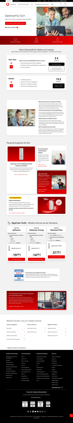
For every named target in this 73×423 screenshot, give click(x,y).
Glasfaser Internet (40, 367)
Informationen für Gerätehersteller (43, 376)
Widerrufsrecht (9, 377)
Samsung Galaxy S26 (25, 367)
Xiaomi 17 (23, 374)
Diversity (53, 369)
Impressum (61, 416)
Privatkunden (9, 0)
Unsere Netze (54, 363)
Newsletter (8, 360)
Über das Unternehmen (56, 356)
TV (32, 4)
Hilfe (52, 4)
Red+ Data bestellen (56, 64)
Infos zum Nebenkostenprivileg (42, 374)
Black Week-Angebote (25, 380)
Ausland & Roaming (10, 364)
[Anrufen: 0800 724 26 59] (15, 23)
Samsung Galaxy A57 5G (25, 371)
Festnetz (38, 363)
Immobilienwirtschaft (40, 371)
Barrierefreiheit (36, 418)
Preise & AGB (20, 416)
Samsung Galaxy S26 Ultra (26, 369)
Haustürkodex (8, 369)
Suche (38, 380)
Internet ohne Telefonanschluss (16, 339)
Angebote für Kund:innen (42, 4)
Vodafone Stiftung (55, 380)
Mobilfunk (13, 4)
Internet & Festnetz (23, 4)
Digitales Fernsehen (57, 328)
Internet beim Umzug (36, 328)
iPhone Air (23, 363)
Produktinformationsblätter (52, 416)
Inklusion (53, 367)
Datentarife (16, 328)
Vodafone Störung (9, 362)
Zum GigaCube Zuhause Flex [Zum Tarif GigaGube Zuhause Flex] (56, 257)
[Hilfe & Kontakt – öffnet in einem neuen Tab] (71, 415)
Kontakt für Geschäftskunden (11, 373)
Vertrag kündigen (37, 416)
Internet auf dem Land (36, 332)
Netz (49, 0)
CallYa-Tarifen (48, 113)
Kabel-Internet (39, 369)
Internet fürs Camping (16, 332)
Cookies (25, 416)
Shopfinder (39, 0)
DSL (37, 365)
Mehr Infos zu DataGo (11, 27)
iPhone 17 (23, 356)
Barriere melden (9, 375)
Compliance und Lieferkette (57, 365)
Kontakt (44, 0)
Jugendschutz (43, 416)
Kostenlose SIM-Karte (41, 361)
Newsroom (54, 358)
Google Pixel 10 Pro (25, 378)
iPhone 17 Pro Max (24, 361)
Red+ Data (62, 129)
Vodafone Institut (55, 382)
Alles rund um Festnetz (57, 332)
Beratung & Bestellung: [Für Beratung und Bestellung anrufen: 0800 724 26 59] (59, 0)
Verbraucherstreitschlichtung (11, 366)
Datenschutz (30, 416)
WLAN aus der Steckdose (16, 335)
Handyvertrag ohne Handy (41, 356)
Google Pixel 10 (24, 376)
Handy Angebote (40, 358)
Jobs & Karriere (54, 376)
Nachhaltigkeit (54, 371)
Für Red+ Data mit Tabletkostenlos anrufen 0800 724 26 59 (56, 69)
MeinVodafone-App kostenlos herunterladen (11, 357)
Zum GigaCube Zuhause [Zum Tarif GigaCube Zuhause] (17, 259)
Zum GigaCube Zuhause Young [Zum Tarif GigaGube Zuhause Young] (36, 259)
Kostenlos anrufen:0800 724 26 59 (58, 85)
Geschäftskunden (17, 0)
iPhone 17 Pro (24, 358)
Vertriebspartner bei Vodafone (57, 378)
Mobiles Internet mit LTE (57, 335)
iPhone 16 (23, 365)
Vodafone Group (55, 384)
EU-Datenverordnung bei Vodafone (43, 378)
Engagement (54, 374)
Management (54, 361)
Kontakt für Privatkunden (10, 371)
